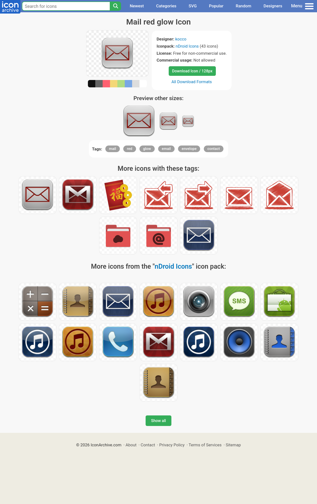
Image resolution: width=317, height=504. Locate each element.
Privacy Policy (171, 444)
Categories (166, 5)
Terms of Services (205, 444)
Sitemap (233, 444)
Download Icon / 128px (192, 71)
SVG (193, 5)
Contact (148, 444)
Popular (216, 5)
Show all (158, 420)
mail (112, 148)
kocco (180, 39)
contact (213, 148)
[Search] (115, 6)
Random (243, 5)
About (131, 444)
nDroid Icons (187, 46)
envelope (189, 148)
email (166, 148)
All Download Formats (191, 81)
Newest (137, 5)
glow (147, 148)
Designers (272, 5)
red (129, 148)
